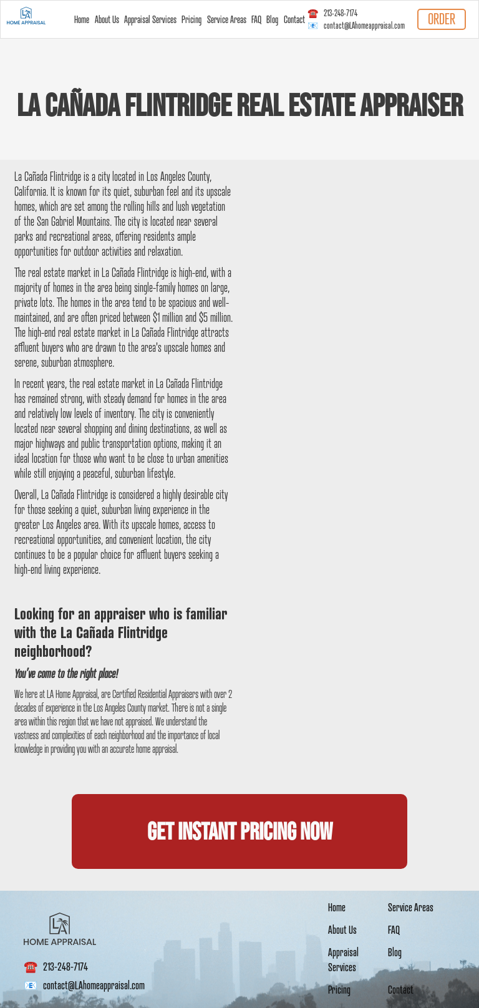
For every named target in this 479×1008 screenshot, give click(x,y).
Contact (294, 19)
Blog (272, 19)
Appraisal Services (150, 19)
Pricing (191, 19)
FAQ (256, 19)
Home (81, 19)
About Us (107, 19)
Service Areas (226, 19)
